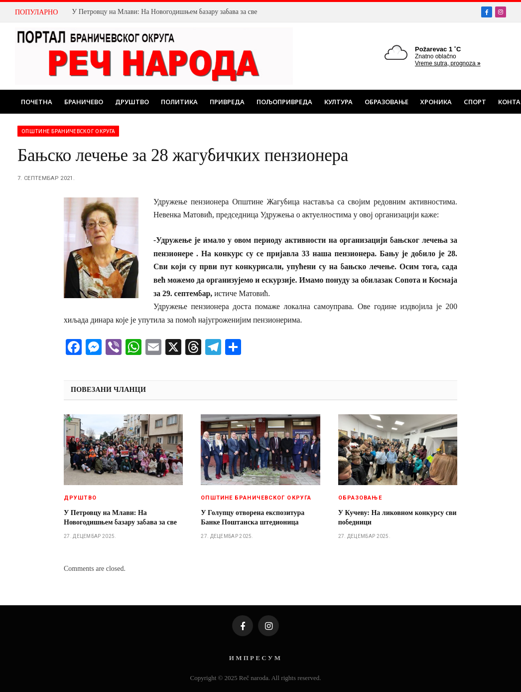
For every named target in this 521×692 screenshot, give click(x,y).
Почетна (36, 101)
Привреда (227, 101)
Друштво (132, 101)
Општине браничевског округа (68, 131)
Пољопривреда (284, 101)
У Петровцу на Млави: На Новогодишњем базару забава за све (164, 11)
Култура (338, 101)
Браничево (83, 101)
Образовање (386, 101)
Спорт (475, 101)
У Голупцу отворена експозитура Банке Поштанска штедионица (252, 517)
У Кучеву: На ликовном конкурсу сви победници (397, 517)
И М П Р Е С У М (254, 658)
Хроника (436, 101)
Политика (179, 101)
